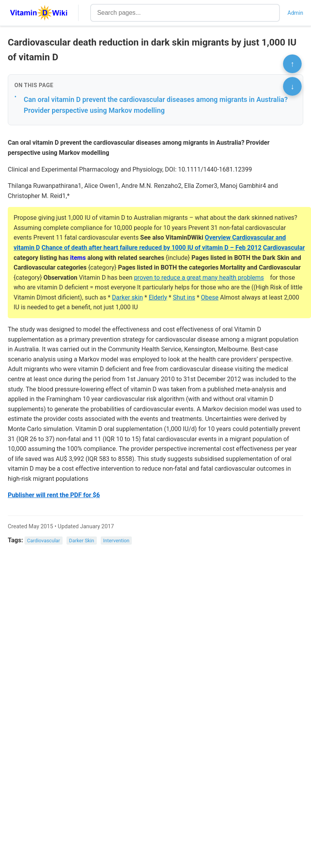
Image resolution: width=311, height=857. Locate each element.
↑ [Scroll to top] (292, 64)
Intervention (116, 540)
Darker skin (127, 297)
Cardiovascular (284, 247)
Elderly (158, 297)
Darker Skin (81, 540)
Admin (295, 13)
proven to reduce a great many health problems (199, 277)
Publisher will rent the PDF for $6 (54, 495)
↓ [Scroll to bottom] (292, 86)
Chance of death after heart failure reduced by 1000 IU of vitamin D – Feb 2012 (152, 247)
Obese (209, 297)
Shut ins (184, 297)
